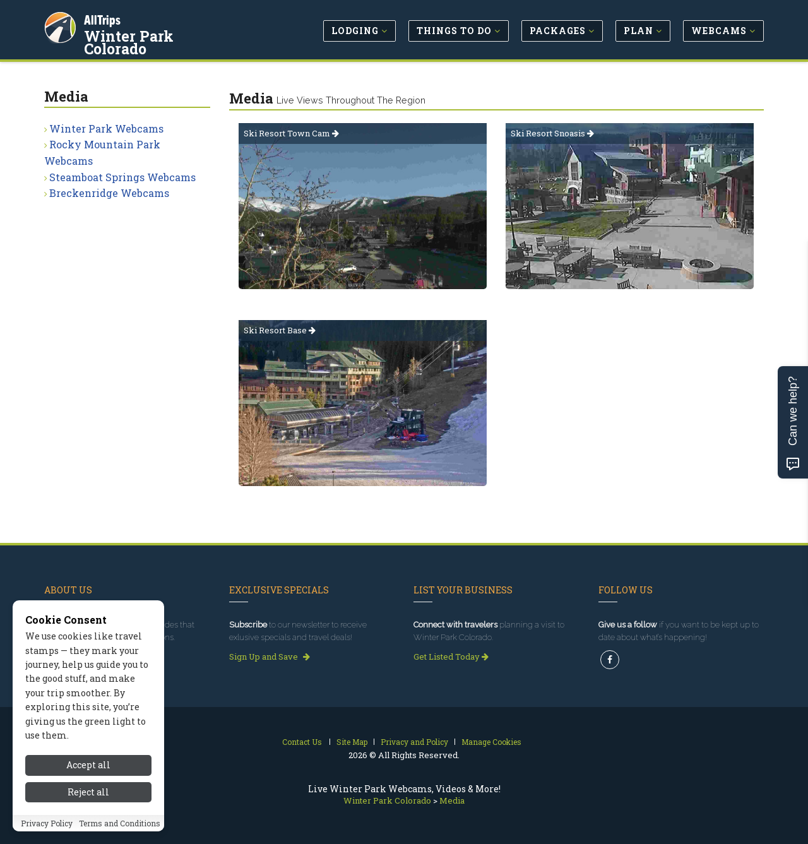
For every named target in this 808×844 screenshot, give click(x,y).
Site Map (351, 742)
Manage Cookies (491, 742)
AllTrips (104, 18)
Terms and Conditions (119, 823)
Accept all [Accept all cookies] (88, 765)
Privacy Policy (47, 823)
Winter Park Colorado (164, 34)
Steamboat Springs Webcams (122, 177)
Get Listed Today (451, 656)
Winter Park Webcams (106, 128)
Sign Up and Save (269, 656)
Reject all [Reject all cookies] (88, 792)
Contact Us (302, 742)
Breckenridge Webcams (109, 192)
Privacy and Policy (414, 742)
